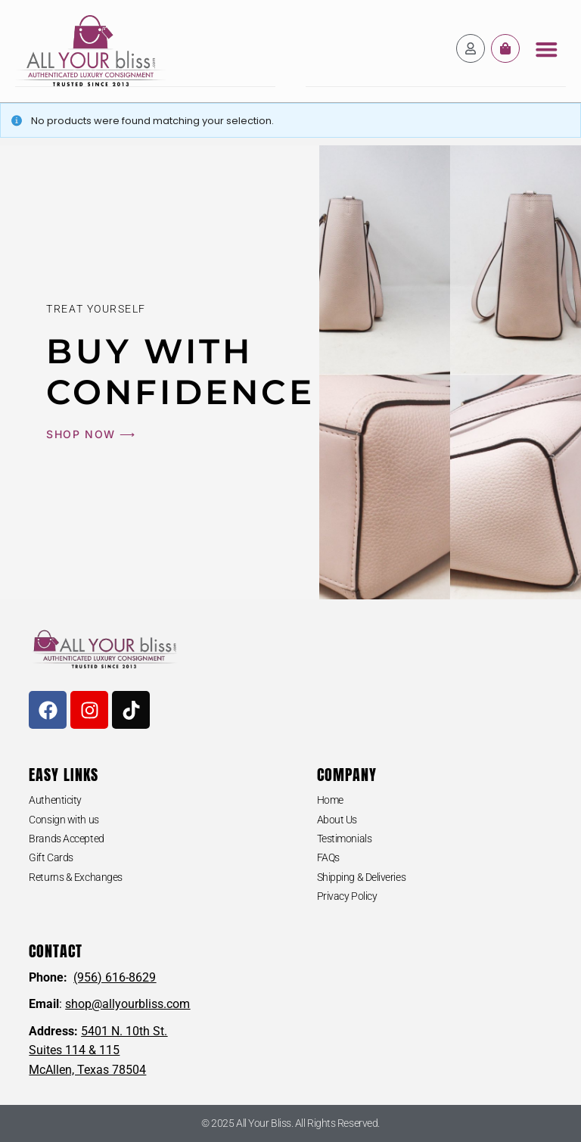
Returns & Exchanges (75, 876)
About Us (337, 819)
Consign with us (63, 819)
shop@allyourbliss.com (127, 1003)
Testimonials (344, 838)
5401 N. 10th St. (124, 1030)
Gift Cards (51, 857)
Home (330, 799)
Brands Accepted (66, 838)
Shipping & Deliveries (361, 876)
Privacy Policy (347, 895)
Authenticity (55, 799)
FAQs (328, 857)
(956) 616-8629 (114, 976)
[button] (546, 49)
